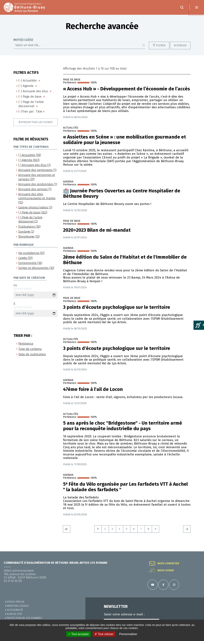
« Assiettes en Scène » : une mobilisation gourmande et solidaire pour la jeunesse (124, 143)
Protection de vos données (24, 618)
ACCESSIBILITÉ (15, 609)
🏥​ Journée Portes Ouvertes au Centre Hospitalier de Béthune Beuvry (121, 197)
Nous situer (166, 570)
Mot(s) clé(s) (23, 43)
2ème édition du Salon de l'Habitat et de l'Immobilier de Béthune (125, 263)
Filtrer (160, 49)
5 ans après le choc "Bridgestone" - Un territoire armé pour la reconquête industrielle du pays (122, 429)
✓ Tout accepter (78, 634)
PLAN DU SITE (14, 614)
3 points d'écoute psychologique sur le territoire (116, 311)
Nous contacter (168, 563)
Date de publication (32, 358)
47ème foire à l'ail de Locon (93, 393)
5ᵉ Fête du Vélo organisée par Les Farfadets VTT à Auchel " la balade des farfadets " (125, 490)
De (35, 294)
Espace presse (15, 601)
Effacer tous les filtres (37, 125)
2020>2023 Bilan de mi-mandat (97, 234)
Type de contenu (30, 353)
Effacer (181, 49)
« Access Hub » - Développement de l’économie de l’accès (126, 92)
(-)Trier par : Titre (30, 115)
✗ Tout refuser (104, 634)
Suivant (187, 532)
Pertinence (25, 347)
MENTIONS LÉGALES (18, 605)
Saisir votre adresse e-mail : (124, 614)
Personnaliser (128, 634)
